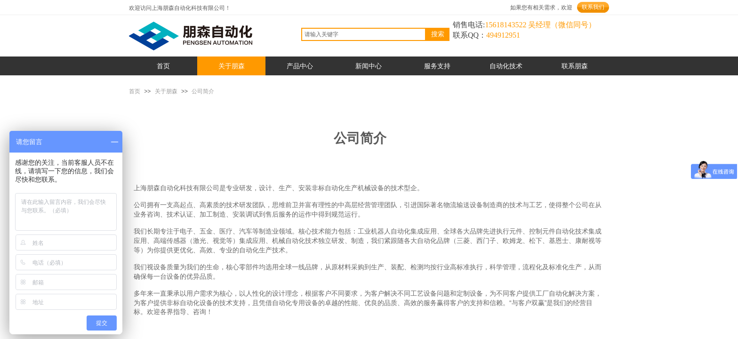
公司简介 (203, 91)
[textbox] (363, 34)
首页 (134, 91)
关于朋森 (166, 91)
